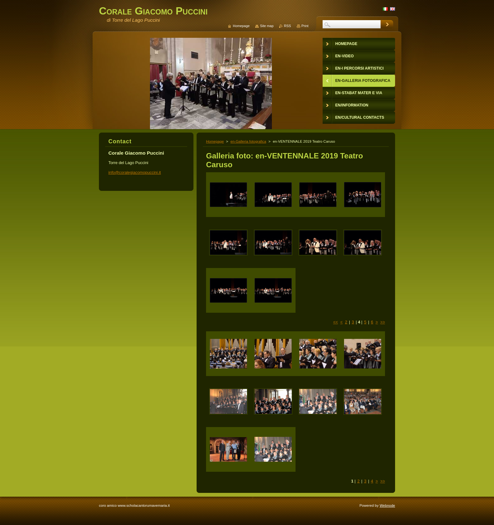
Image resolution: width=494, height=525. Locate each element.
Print (305, 26)
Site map (266, 26)
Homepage (215, 141)
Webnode (387, 505)
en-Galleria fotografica (248, 141)
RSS (287, 26)
